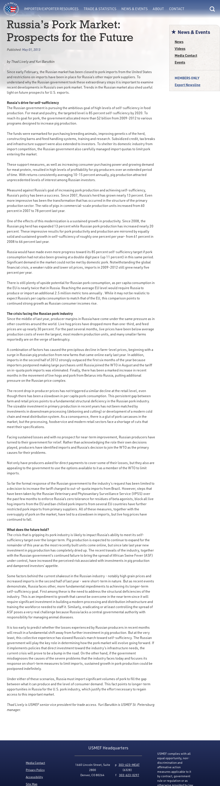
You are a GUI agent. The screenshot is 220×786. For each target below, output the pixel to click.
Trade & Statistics (100, 9)
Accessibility (34, 777)
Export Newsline (187, 85)
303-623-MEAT (129, 764)
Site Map (31, 784)
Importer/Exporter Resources (51, 9)
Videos (180, 48)
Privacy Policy (35, 770)
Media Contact (186, 55)
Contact (176, 9)
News (179, 41)
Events (180, 62)
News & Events (134, 9)
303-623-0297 (129, 775)
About (158, 9)
